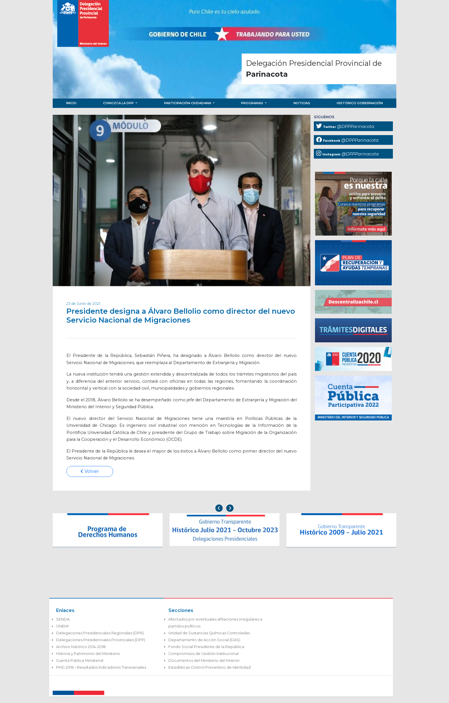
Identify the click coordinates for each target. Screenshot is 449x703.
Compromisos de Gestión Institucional (203, 653)
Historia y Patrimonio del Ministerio (88, 653)
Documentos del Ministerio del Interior (204, 660)
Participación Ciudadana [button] (188, 103)
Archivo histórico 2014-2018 (81, 647)
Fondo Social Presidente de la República (206, 647)
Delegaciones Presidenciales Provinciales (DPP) (100, 640)
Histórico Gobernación (360, 103)
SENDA (63, 619)
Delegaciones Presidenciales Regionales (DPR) (100, 633)
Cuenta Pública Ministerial (79, 660)
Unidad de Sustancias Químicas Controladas (209, 633)
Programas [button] (252, 103)
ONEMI (62, 626)
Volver (89, 471)
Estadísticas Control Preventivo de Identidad (209, 667)
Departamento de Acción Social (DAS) (204, 640)
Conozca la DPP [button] (119, 103)
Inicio (71, 103)
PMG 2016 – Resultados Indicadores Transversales (101, 667)
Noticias (302, 103)
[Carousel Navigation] (224, 508)
